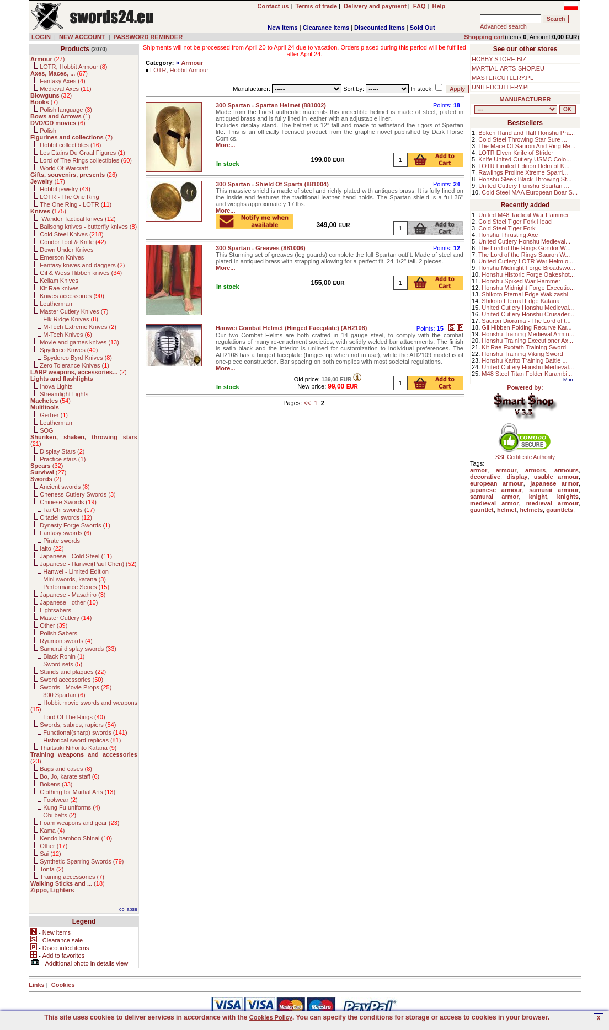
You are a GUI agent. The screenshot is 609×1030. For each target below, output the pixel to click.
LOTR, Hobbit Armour (179, 70)
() (47, 59)
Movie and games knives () (79, 342)
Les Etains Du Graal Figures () (82, 152)
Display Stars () (62, 451)
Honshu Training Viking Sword (522, 353)
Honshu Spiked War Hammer (521, 281)
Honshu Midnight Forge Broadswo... (526, 268)
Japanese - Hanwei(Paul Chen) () (88, 563)
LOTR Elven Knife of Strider (515, 152)
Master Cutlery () (66, 617)
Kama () (52, 830)
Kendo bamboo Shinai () (76, 838)
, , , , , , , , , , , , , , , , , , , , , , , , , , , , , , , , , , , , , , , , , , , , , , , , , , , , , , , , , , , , (515, 109)
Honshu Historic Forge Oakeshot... (528, 274)
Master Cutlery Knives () (74, 311)
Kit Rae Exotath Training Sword (524, 347)
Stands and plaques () (73, 671)
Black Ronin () (63, 656)
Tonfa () (51, 869)
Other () (53, 625)
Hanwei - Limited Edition (76, 571)
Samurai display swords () (78, 648)
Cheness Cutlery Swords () (78, 494)
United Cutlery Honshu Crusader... (528, 314)
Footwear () (60, 799)
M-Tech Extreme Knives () (79, 326)
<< (307, 403)
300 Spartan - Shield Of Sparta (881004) (272, 184)
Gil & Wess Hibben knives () (81, 272)
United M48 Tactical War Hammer (523, 215)
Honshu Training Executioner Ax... (527, 340)
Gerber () (54, 415)
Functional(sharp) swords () (85, 732)
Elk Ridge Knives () (70, 319)
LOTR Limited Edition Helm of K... (523, 166)
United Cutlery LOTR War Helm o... (525, 261)
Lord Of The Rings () (74, 717)
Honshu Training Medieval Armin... (528, 334)
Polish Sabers (58, 633)
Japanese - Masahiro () (72, 594)
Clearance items (326, 27)
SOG (46, 430)
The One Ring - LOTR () (75, 204)
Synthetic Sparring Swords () (82, 861)
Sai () (50, 853)
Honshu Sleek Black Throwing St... (524, 179)
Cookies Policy (270, 1017)
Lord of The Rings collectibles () (86, 160)
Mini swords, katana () (74, 579)
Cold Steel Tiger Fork (506, 228)
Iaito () (51, 548)
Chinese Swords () (68, 502)
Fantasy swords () (66, 533)
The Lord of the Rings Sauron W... (524, 254)
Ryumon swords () (66, 641)
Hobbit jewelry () (65, 189)
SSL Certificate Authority (525, 454)
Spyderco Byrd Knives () (77, 357)
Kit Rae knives (59, 288)
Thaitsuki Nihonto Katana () (78, 748)
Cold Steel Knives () (72, 234)
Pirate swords (61, 540)
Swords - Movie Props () (75, 687)
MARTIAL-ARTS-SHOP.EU (508, 68)
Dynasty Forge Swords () (75, 525)
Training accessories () (72, 876)
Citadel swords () (66, 517)
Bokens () (56, 784)
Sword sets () (62, 664)
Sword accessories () (71, 679)
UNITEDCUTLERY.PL (501, 87)
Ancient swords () (65, 486)
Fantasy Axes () (63, 81)
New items (282, 27)
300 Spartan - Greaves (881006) (261, 248)
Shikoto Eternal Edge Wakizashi (525, 294)
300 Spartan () (64, 695)
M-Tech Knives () (67, 334)
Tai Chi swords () (69, 509)
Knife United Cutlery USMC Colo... (524, 159)
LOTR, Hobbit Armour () (73, 66)
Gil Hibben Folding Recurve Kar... (526, 327)
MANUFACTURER (525, 99)
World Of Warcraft (64, 168)
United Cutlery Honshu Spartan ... (523, 185)
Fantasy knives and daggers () (82, 265)
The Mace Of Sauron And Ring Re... (526, 146)
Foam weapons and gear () (79, 822)
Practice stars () (63, 459)
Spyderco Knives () (69, 350)
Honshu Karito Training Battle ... (524, 360)
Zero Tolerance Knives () (74, 365)
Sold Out (422, 27)
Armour (192, 63)
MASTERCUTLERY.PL (502, 77)
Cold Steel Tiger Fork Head (515, 221)
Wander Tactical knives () (78, 218)
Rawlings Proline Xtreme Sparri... (523, 172)
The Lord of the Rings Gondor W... (524, 248)
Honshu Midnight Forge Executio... (528, 287)
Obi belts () (59, 815)
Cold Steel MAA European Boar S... (530, 192)
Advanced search (503, 26)
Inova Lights (56, 386)
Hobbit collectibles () (70, 145)
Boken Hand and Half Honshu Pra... (526, 133)
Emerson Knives (62, 257)
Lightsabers (55, 610)
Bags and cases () (66, 768)
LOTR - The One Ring (69, 196)
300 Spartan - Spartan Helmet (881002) (271, 105)
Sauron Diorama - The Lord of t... (526, 320)
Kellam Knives (59, 280)
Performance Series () (76, 587)
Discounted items (379, 27)
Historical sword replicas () (82, 740)
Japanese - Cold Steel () (76, 556)
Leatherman (56, 303)
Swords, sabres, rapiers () (78, 724)
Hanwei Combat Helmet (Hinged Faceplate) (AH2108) (291, 328)
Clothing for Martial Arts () (77, 792)
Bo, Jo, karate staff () (69, 776)
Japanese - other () (69, 602)
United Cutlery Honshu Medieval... (524, 241)
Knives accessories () (72, 296)
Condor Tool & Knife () (73, 242)
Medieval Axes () (66, 88)
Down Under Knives (66, 249)
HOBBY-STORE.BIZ (499, 59)
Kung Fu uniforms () (71, 807)
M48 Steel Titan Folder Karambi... (527, 373)
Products (75, 49)
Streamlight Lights (64, 394)
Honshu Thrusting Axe (508, 234)
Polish (48, 130)
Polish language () (66, 109)
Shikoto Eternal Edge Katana (520, 301)
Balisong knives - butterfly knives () (88, 226)
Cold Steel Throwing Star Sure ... (522, 139)
